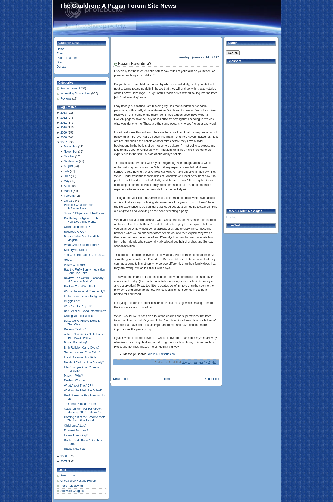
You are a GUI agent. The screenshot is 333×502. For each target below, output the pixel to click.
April (67, 185)
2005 (63, 461)
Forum (61, 53)
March (68, 191)
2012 (63, 117)
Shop (60, 62)
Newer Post (120, 378)
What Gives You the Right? (81, 244)
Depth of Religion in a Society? (84, 362)
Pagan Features (67, 57)
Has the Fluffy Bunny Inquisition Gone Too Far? (84, 271)
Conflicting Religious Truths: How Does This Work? (82, 220)
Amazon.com (68, 475)
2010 (63, 127)
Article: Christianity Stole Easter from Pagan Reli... (84, 336)
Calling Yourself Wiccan (79, 316)
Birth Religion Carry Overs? (81, 347)
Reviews (66, 98)
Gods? (68, 259)
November (70, 151)
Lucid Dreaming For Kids (80, 357)
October (69, 156)
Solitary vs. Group (75, 250)
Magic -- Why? (73, 375)
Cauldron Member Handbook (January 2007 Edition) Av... (83, 410)
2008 (63, 137)
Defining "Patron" (75, 329)
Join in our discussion (161, 354)
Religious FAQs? (75, 231)
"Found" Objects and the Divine (84, 213)
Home (61, 49)
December (70, 146)
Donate (61, 66)
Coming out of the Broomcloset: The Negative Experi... (84, 418)
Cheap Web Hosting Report (78, 480)
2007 (63, 142)
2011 (63, 122)
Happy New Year (75, 448)
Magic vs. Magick (75, 264)
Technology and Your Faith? (82, 352)
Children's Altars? (75, 425)
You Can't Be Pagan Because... (84, 254)
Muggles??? (72, 301)
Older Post (212, 378)
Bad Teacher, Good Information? (85, 311)
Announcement (70, 88)
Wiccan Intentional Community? (84, 291)
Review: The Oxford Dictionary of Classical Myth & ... (84, 279)
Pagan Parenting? (75, 342)
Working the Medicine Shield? (83, 390)
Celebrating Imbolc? (77, 226)
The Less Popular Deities (80, 403)
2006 (63, 456)
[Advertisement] (166, 46)
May (66, 181)
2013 (63, 112)
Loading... (232, 217)
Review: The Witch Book (80, 286)
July (66, 171)
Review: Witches (75, 380)
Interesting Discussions (75, 93)
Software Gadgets (72, 491)
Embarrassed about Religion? (83, 296)
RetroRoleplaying (71, 485)
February (69, 195)
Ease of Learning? (76, 435)
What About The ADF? (78, 385)
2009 (63, 132)
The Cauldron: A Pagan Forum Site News (118, 5)
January (69, 200)
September (71, 161)
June (67, 176)
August (68, 166)
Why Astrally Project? (78, 306)
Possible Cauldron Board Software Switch (80, 206)
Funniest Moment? (76, 430)
